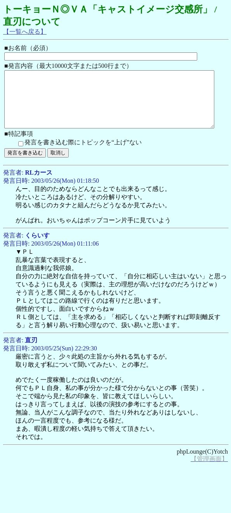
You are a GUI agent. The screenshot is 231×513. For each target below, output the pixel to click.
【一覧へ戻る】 (25, 31)
